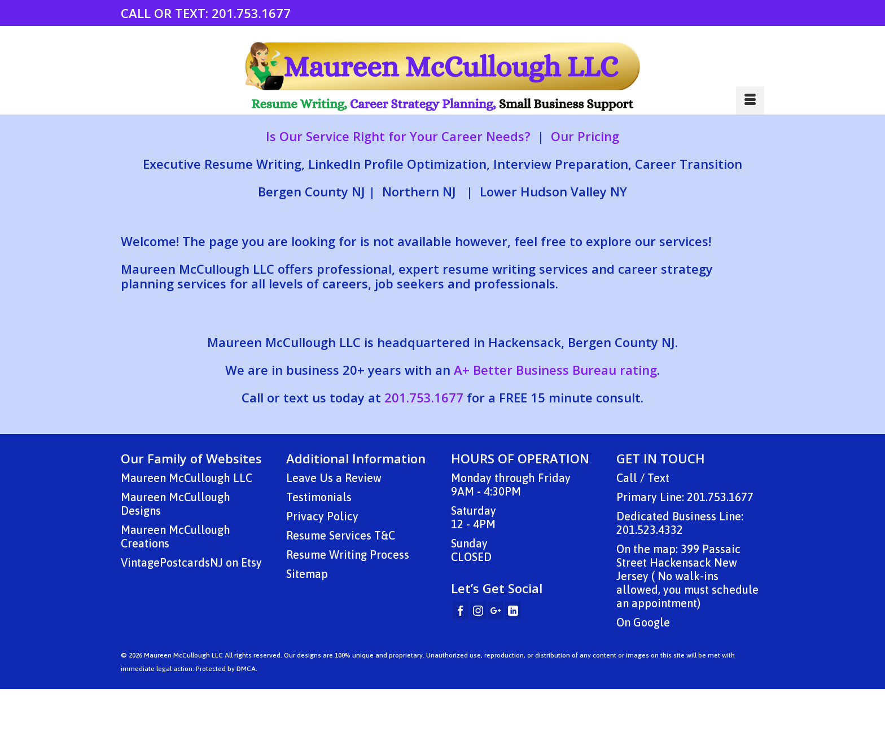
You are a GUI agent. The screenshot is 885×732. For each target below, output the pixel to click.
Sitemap (307, 573)
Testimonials (319, 496)
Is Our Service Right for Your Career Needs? (398, 136)
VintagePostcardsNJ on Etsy (191, 562)
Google (651, 622)
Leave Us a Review (334, 477)
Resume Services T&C (340, 535)
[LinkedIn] (513, 610)
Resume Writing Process (347, 554)
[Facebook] (460, 610)
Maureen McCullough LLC (186, 477)
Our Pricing (585, 136)
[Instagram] (478, 610)
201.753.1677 (251, 13)
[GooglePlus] (495, 610)
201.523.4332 (649, 529)
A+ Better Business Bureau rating (555, 369)
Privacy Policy (322, 516)
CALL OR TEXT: (166, 13)
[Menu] (750, 100)
